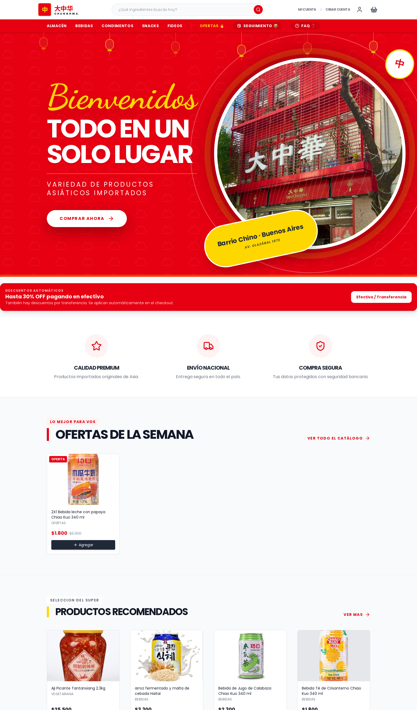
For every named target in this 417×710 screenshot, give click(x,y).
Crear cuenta (338, 9)
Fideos (175, 25)
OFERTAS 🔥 (212, 25)
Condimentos (118, 25)
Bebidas (84, 25)
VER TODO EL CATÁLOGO (338, 438)
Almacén (57, 25)
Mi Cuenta (307, 9)
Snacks (150, 25)
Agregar (83, 545)
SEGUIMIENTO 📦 (257, 25)
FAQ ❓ (305, 25)
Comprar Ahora (87, 218)
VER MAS (357, 614)
